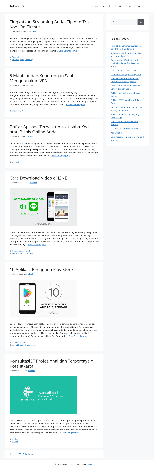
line (13, 253)
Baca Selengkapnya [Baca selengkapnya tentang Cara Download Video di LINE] (37, 244)
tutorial (30, 253)
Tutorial (138, 6)
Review (15, 439)
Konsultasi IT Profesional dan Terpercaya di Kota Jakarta (52, 363)
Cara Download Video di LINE (38, 178)
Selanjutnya (30, 454)
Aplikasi (106, 6)
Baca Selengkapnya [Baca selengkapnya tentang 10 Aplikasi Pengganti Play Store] (78, 336)
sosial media (21, 253)
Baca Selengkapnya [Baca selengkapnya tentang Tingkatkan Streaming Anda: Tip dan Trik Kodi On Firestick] (68, 50)
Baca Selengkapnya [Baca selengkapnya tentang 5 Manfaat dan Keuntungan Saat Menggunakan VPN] (75, 104)
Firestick (15, 60)
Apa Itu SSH (116, 132)
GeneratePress (93, 464)
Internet (15, 111)
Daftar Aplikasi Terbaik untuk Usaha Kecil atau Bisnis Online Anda (50, 129)
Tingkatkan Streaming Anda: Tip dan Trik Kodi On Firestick (50, 24)
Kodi (22, 60)
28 (20, 454)
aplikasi (23, 345)
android (15, 345)
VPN (21, 111)
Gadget (118, 6)
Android (95, 6)
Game (128, 6)
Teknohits (17, 6)
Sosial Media (17, 251)
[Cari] (141, 22)
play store (31, 345)
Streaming (29, 60)
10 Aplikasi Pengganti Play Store (41, 269)
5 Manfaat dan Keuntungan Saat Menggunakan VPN (42, 78)
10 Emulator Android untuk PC (125, 128)
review (15, 441)
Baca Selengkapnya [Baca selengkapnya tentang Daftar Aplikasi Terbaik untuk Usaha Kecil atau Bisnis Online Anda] (60, 155)
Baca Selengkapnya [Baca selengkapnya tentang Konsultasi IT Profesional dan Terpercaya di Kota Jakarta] (69, 432)
